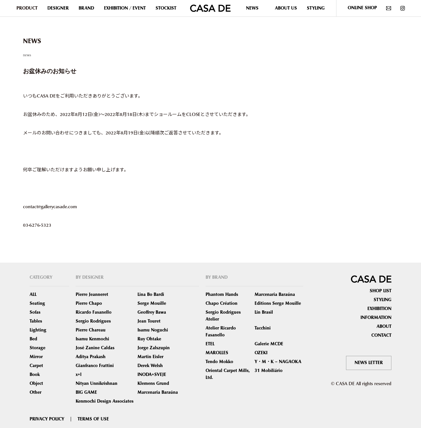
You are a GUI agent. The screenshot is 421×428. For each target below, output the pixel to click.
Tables (36, 321)
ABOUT (384, 326)
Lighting (38, 330)
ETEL (210, 344)
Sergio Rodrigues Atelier (223, 315)
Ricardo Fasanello (93, 312)
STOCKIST (166, 8)
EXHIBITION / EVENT (125, 8)
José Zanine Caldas (95, 348)
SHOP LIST (380, 291)
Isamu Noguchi (152, 330)
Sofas (35, 312)
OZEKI (261, 353)
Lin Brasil (264, 312)
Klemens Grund (153, 383)
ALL (33, 295)
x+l (79, 375)
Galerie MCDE (269, 344)
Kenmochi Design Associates (105, 401)
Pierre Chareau (91, 330)
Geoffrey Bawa (151, 312)
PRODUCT (26, 8)
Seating (37, 303)
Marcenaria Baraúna (157, 392)
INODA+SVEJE (151, 375)
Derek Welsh (150, 366)
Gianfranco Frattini (95, 366)
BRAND (86, 8)
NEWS (252, 8)
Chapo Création (221, 303)
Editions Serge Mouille (278, 303)
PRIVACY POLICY (47, 419)
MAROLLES (217, 353)
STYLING (316, 8)
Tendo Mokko (219, 362)
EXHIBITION (379, 309)
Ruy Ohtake (149, 339)
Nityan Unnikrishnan (96, 383)
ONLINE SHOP (362, 8)
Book (35, 375)
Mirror (36, 357)
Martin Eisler (150, 357)
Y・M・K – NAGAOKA (278, 362)
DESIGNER (58, 8)
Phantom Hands (222, 295)
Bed (33, 339)
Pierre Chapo (89, 303)
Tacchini (263, 328)
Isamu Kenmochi (92, 339)
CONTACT (381, 335)
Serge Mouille (151, 303)
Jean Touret (149, 321)
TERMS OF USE (93, 419)
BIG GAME (86, 392)
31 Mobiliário (269, 371)
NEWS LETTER (369, 363)
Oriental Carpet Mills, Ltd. (228, 374)
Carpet (36, 366)
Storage (37, 348)
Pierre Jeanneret (92, 295)
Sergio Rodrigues (93, 321)
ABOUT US (286, 8)
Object (36, 383)
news (27, 54)
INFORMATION (375, 318)
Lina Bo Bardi (150, 295)
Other (35, 392)
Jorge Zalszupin (153, 348)
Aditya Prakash (91, 357)
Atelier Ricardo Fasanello (221, 331)
